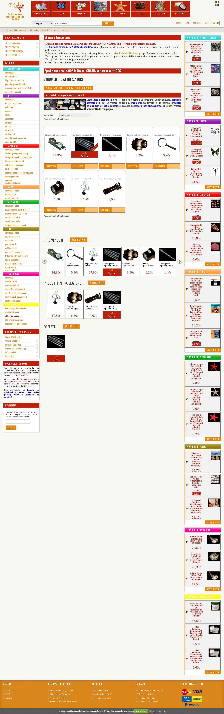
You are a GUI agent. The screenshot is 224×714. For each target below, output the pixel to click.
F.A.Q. (8, 694)
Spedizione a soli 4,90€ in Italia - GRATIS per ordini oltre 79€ (83, 70)
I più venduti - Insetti (196, 121)
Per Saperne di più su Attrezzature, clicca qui (68, 88)
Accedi (178, 23)
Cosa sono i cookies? (156, 711)
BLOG (207, 23)
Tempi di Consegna (102, 698)
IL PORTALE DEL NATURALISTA (18, 331)
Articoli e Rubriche (13, 340)
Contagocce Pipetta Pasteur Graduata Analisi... (111, 130)
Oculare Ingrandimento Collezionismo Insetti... (55, 174)
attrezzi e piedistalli (38, 30)
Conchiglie (81, 7)
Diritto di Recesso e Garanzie (151, 690)
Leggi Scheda (51, 166)
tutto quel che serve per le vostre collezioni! (64, 95)
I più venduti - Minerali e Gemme (201, 37)
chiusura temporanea (57, 37)
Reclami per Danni (146, 694)
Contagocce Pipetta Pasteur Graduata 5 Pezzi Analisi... (84, 130)
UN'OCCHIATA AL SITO (14, 37)
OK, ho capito (141, 711)
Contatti (197, 23)
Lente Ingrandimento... (74, 265)
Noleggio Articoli (57, 698)
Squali (101, 7)
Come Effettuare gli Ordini (61, 690)
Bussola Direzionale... (53, 265)
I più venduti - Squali (196, 272)
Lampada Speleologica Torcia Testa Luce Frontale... (139, 130)
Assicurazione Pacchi (103, 694)
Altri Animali (120, 7)
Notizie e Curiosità (13, 344)
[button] (46, 261)
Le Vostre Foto (11, 352)
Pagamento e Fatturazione (61, 694)
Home (187, 23)
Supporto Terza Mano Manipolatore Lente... (81, 174)
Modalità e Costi (101, 690)
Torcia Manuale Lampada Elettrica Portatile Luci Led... (111, 174)
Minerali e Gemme (41, 7)
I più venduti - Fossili (196, 446)
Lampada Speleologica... (128, 265)
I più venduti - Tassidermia (199, 530)
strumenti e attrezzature (63, 30)
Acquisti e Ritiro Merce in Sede (63, 701)
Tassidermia (160, 7)
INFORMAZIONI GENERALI (16, 363)
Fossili (140, 7)
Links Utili (9, 356)
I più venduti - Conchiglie (198, 194)
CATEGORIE (10, 63)
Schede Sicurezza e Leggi (15, 348)
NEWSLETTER (10, 405)
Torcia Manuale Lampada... (91, 308)
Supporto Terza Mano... (92, 265)
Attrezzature (180, 7)
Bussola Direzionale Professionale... (53, 130)
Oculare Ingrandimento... (148, 265)
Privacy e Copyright (147, 698)
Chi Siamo (10, 690)
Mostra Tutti (79, 239)
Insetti (61, 7)
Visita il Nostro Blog (13, 336)
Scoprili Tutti (213, 113)
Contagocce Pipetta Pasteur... (111, 265)
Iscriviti (10, 427)
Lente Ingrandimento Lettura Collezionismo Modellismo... (166, 130)
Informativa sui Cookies (149, 701)
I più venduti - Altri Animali (199, 357)
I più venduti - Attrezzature (199, 596)
